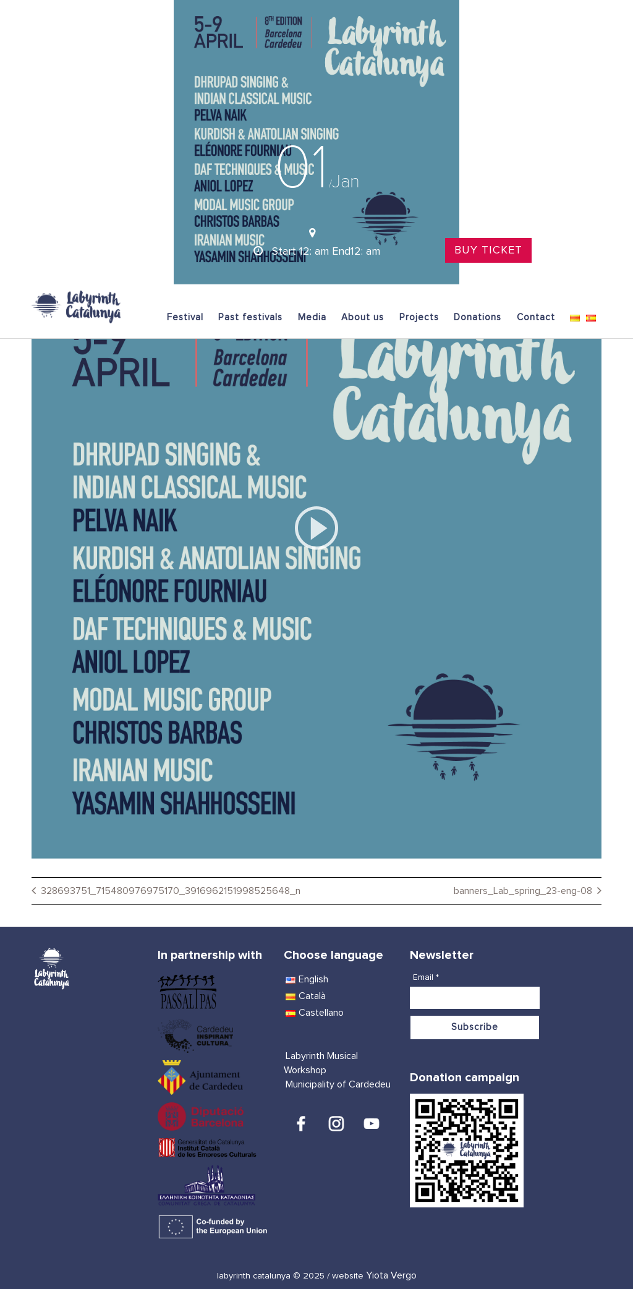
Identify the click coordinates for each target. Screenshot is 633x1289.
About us (362, 317)
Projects (419, 317)
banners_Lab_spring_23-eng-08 (523, 891)
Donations (477, 317)
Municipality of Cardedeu (338, 1084)
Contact (536, 317)
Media (312, 317)
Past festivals (250, 317)
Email (426, 977)
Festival (185, 317)
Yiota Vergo (391, 1275)
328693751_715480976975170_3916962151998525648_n (170, 891)
